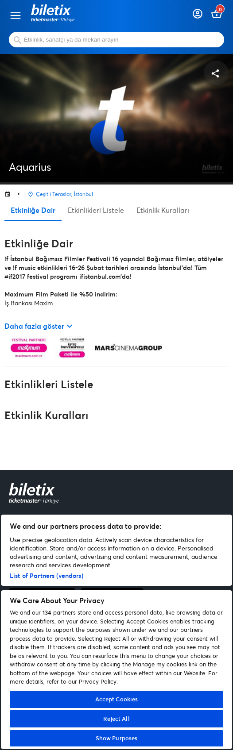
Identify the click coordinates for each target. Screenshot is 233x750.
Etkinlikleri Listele (96, 210)
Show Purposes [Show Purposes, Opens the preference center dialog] (117, 738)
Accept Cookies (116, 699)
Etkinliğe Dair (33, 210)
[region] (116, 632)
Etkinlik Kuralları (162, 210)
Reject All (116, 719)
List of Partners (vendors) (46, 575)
